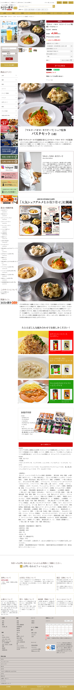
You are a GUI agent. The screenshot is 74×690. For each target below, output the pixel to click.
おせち (2, 659)
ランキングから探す (9, 65)
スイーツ (32, 13)
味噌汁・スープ (20, 636)
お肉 (4, 13)
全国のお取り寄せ (6, 115)
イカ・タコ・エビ (6, 639)
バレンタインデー (5, 661)
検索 (54, 6)
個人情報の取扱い (64, 686)
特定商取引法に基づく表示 (43, 686)
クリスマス (3, 681)
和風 (18, 622)
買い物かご (59, 2)
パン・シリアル (20, 645)
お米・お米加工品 (21, 641)
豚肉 (3, 622)
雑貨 (69, 13)
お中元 (2, 673)
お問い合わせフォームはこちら (38, 566)
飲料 (32, 629)
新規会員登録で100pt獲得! (54, 36)
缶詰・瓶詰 (19, 638)
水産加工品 (4, 649)
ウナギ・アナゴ (5, 637)
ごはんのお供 (20, 639)
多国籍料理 (19, 626)
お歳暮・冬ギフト (5, 678)
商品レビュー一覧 (35, 651)
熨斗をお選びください (52, 54)
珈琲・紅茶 (33, 632)
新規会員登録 (65, 2)
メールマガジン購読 (36, 649)
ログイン (70, 2)
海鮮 (13, 13)
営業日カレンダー (50, 618)
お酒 (32, 636)
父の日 (26, 9)
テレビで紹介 (5, 111)
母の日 (2, 666)
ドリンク (59, 13)
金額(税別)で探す (6, 51)
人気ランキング (44, 9)
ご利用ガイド (13, 2)
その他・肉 (4, 626)
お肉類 (3, 618)
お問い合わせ (20, 2)
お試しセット (5, 102)
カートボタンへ (46, 444)
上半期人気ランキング (6, 683)
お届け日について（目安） (53, 43)
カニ (3, 635)
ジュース (33, 634)
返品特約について (51, 72)
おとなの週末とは (5, 2)
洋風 (18, 620)
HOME (1, 16)
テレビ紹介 (38, 9)
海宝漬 (3, 648)
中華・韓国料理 (20, 624)
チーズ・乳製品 (46, 13)
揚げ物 (18, 630)
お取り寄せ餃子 (31, 9)
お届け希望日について (52, 48)
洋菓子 (32, 620)
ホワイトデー (4, 664)
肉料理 (18, 628)
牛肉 (3, 620)
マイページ (33, 642)
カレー (18, 632)
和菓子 (32, 622)
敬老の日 (3, 676)
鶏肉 (3, 624)
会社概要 (8, 686)
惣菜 (22, 13)
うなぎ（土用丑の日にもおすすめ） (9, 671)
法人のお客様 (27, 2)
